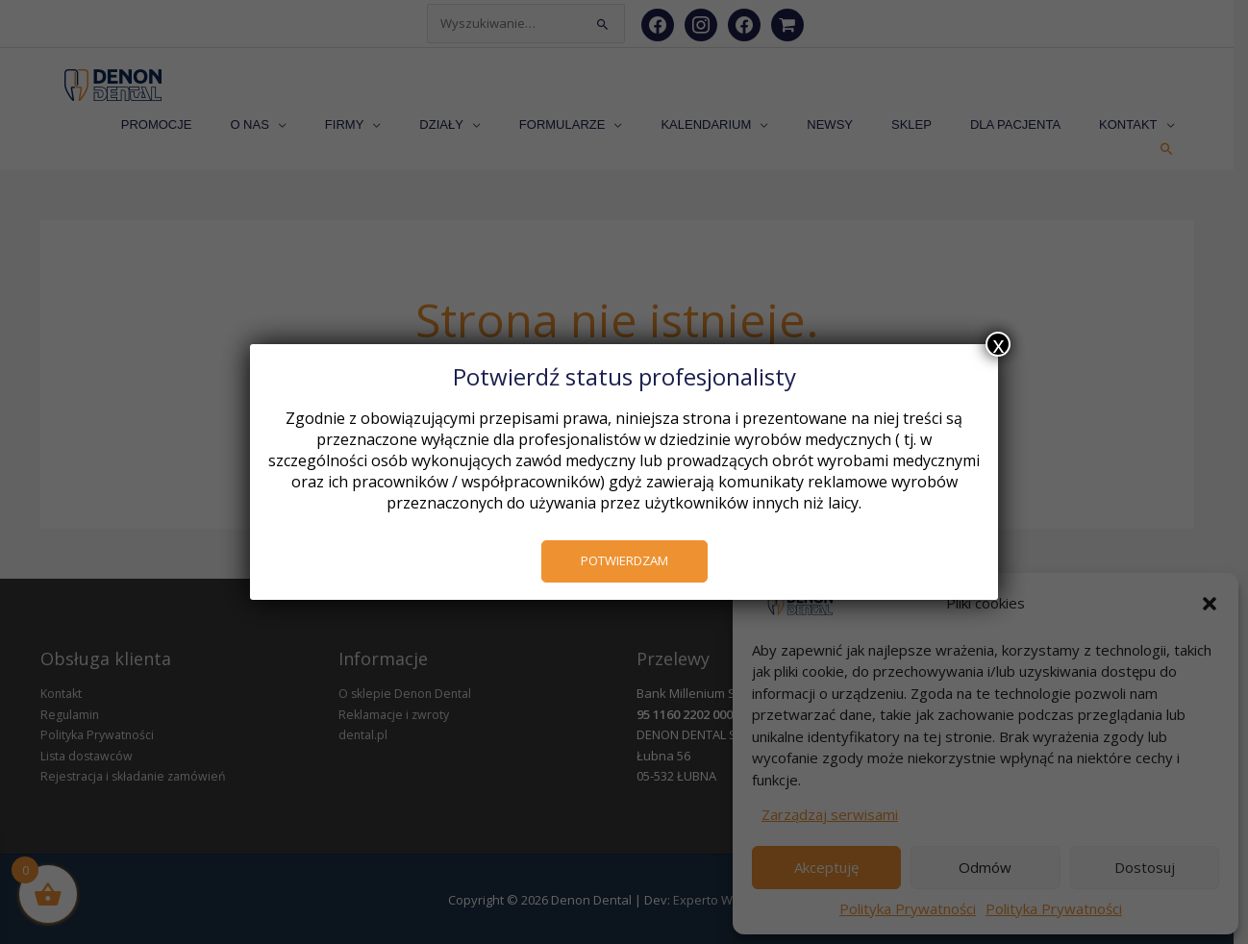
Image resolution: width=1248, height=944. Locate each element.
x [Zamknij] (998, 344)
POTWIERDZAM (624, 560)
